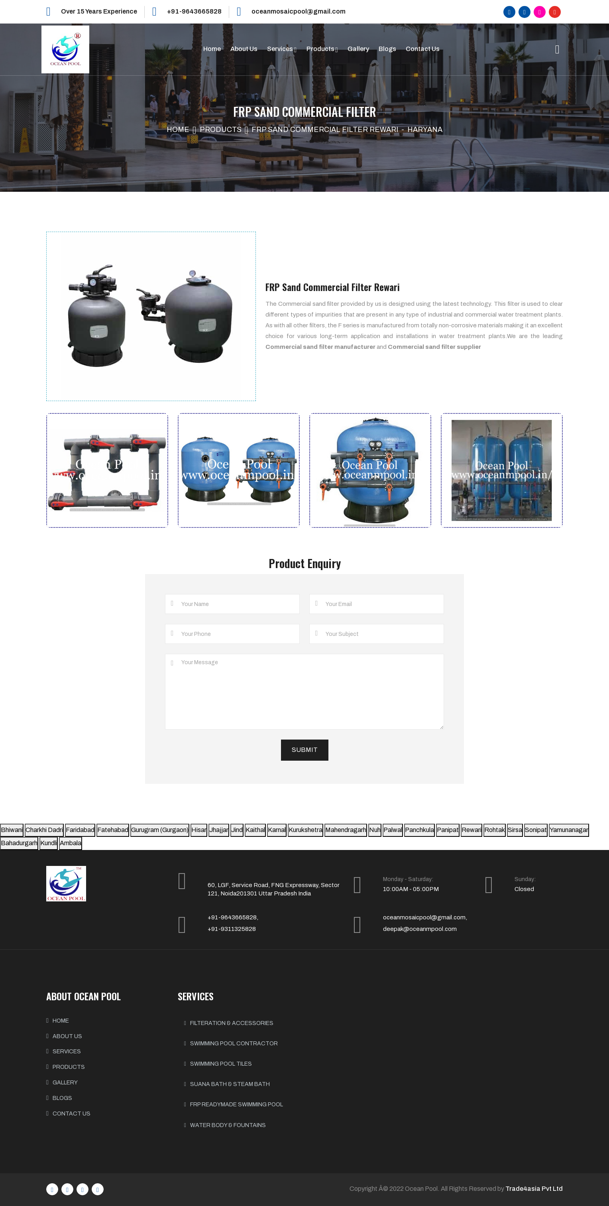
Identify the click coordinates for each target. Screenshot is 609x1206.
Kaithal (255, 829)
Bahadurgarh (19, 843)
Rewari (471, 829)
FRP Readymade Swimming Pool (233, 1105)
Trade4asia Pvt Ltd (534, 1188)
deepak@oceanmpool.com (420, 929)
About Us (243, 48)
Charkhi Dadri (44, 829)
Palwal (392, 829)
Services (280, 48)
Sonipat (536, 829)
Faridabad (80, 829)
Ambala (70, 843)
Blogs (387, 48)
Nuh (375, 829)
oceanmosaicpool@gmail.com (298, 11)
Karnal (277, 829)
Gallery (358, 48)
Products (321, 48)
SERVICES (67, 1052)
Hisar (198, 829)
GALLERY (65, 1083)
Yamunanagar (569, 829)
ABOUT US (67, 1036)
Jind (237, 829)
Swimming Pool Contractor (231, 1044)
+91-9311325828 (232, 929)
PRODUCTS (69, 1067)
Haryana (424, 130)
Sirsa (515, 829)
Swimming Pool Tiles (218, 1064)
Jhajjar (218, 829)
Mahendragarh (345, 829)
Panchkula (419, 829)
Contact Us (423, 48)
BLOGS (62, 1098)
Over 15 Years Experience (99, 11)
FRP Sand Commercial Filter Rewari (324, 130)
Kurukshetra (305, 829)
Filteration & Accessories (228, 1023)
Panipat (448, 829)
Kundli (48, 843)
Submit (305, 749)
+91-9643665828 (194, 11)
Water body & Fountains (225, 1125)
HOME (61, 1021)
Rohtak (494, 829)
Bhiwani (12, 829)
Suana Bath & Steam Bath (227, 1084)
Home (212, 48)
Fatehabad (112, 829)
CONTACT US (71, 1114)
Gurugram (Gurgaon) (160, 829)
